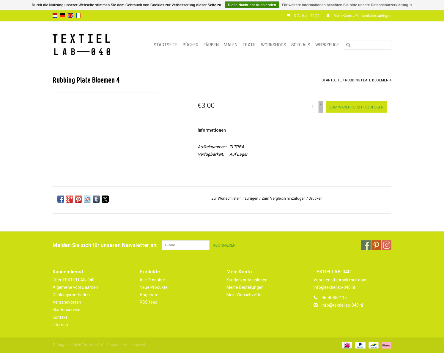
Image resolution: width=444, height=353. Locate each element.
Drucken (315, 198)
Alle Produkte (152, 280)
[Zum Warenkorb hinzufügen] (356, 107)
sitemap (60, 324)
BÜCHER (191, 44)
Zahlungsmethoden (71, 294)
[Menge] (313, 107)
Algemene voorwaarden (75, 287)
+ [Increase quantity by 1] (321, 104)
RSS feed (149, 302)
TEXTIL (249, 44)
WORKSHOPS (273, 44)
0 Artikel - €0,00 (303, 16)
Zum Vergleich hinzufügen (284, 198)
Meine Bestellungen (245, 287)
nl (55, 15)
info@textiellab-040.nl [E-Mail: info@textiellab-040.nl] (342, 305)
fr (78, 15)
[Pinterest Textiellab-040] (376, 245)
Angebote (149, 294)
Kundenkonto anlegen (246, 280)
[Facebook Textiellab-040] (366, 245)
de (62, 15)
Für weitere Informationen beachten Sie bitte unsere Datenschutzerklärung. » (347, 5)
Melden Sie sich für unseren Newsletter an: (105, 245)
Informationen (212, 130)
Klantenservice (66, 309)
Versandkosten (67, 302)
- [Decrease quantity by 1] (320, 110)
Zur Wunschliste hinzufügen (235, 198)
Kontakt (60, 317)
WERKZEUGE (327, 44)
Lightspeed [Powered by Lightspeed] (136, 345)
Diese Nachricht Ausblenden (252, 5)
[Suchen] (367, 45)
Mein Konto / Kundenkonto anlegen (358, 16)
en (70, 15)
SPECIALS (300, 44)
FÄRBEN (211, 44)
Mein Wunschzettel (244, 294)
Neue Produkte (154, 287)
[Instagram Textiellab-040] (386, 245)
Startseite (166, 44)
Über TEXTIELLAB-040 (74, 280)
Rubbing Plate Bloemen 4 (368, 80)
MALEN (230, 44)
